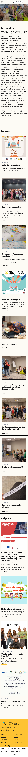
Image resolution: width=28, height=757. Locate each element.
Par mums (16, 737)
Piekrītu (14, 754)
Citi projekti (7, 518)
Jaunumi (3, 734)
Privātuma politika (18, 742)
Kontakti (16, 739)
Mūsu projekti (4, 739)
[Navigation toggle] (26, 2)
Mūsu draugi (3, 742)
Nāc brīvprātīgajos (18, 734)
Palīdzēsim (3, 737)
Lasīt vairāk (5, 173)
